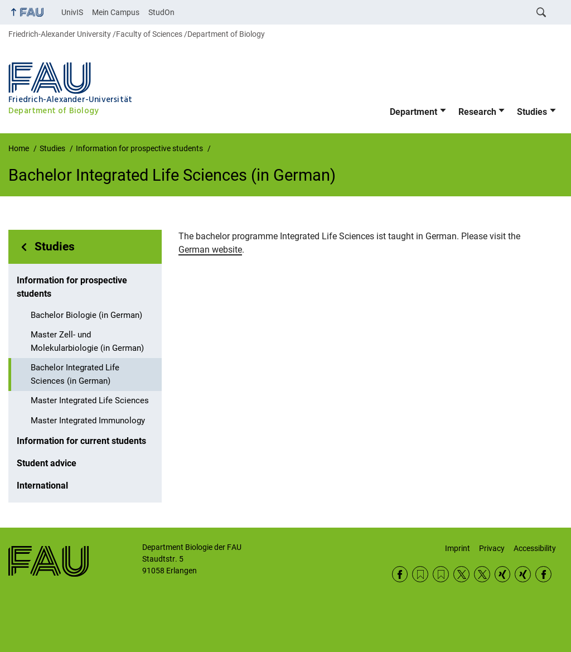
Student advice (46, 463)
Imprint (457, 548)
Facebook (400, 574)
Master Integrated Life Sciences (90, 400)
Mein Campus (115, 12)
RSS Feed (420, 574)
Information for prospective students (72, 287)
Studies (532, 112)
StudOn (161, 12)
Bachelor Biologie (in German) (86, 315)
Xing (503, 574)
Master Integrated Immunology (88, 421)
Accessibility (535, 548)
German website (210, 249)
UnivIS (72, 12)
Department (413, 112)
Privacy (492, 548)
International (42, 485)
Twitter (461, 574)
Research (477, 112)
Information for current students (81, 441)
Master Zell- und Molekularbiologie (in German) (87, 341)
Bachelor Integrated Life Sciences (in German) (75, 374)
